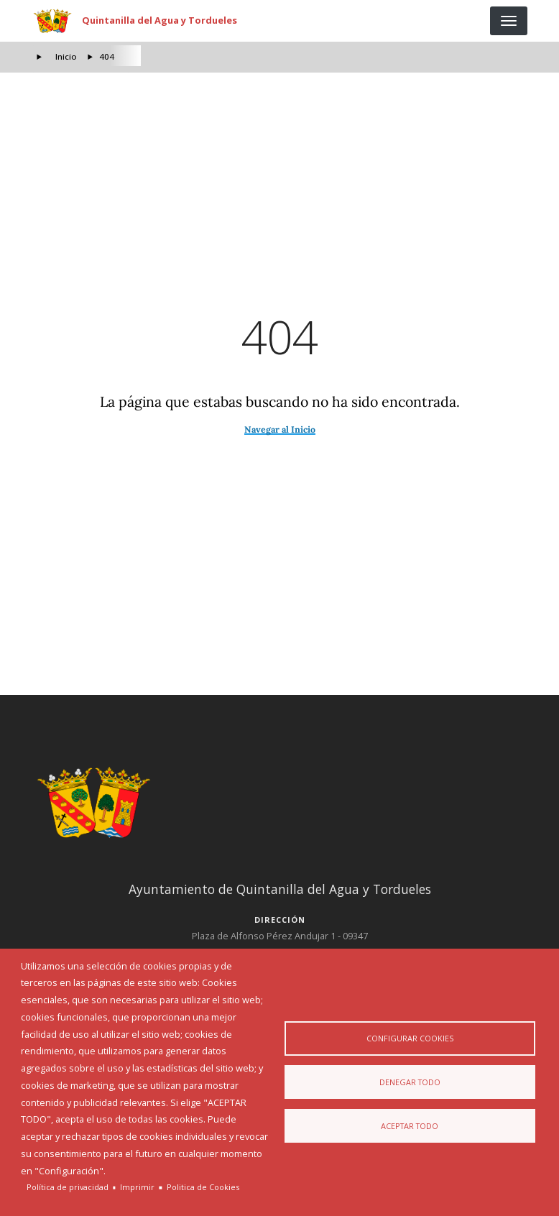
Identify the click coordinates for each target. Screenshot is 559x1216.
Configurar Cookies (409, 1037)
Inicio (66, 56)
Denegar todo (409, 1082)
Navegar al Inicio (279, 429)
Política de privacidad (67, 1187)
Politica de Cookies (203, 1187)
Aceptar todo (409, 1126)
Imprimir (137, 1187)
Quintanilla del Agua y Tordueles (159, 20)
